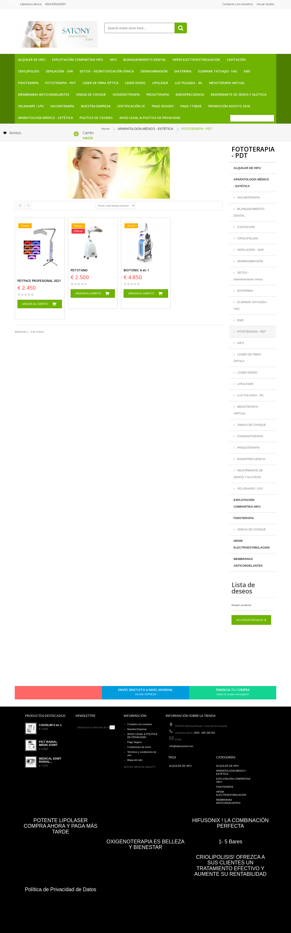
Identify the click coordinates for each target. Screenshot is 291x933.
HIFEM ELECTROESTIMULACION (196, 59)
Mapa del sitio (134, 760)
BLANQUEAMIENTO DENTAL (144, 59)
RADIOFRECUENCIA (190, 94)
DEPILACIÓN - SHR (59, 71)
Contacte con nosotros (237, 4)
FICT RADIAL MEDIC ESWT (48, 743)
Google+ (61, 694)
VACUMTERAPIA (62, 106)
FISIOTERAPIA (28, 83)
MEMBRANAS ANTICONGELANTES (43, 94)
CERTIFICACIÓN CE (131, 106)
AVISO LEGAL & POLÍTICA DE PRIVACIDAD (149, 118)
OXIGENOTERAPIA (126, 94)
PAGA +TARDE (191, 106)
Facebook (38, 694)
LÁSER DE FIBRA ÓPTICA (100, 83)
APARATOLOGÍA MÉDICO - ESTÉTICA (45, 118)
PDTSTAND (79, 270)
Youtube (68, 694)
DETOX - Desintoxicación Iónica (107, 71)
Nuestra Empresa (95, 106)
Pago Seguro (163, 106)
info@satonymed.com (181, 746)
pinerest (53, 694)
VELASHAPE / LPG (31, 106)
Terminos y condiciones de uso (141, 753)
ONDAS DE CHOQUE (91, 94)
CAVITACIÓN (236, 59)
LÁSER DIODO (135, 83)
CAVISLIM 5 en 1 (50, 725)
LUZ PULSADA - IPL (188, 83)
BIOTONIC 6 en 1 (136, 270)
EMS (247, 71)
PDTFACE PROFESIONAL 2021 (39, 281)
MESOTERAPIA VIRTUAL (227, 83)
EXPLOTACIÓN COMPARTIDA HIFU (77, 59)
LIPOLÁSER (160, 83)
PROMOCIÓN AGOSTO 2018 (229, 106)
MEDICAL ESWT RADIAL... (50, 760)
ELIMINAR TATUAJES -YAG (217, 71)
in (76, 694)
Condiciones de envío (139, 747)
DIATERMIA (182, 71)
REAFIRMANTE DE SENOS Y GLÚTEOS (238, 94)
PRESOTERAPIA (157, 94)
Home (105, 129)
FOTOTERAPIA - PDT (60, 83)
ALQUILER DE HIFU (31, 59)
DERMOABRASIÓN (154, 71)
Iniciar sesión (265, 4)
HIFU (113, 59)
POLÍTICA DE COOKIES (96, 118)
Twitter (45, 694)
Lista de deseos (243, 587)
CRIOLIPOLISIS (28, 71)
